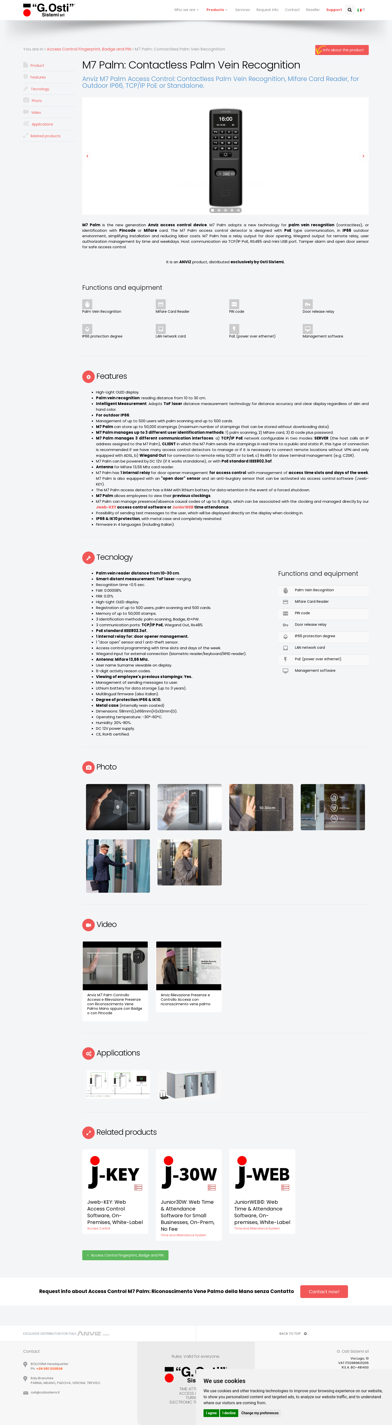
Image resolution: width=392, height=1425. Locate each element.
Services (242, 9)
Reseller (313, 9)
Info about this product (343, 50)
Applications (38, 124)
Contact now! (324, 1291)
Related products (41, 135)
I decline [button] (229, 1413)
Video (32, 112)
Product (33, 65)
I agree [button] (211, 1413)
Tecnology (36, 89)
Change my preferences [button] (259, 1413)
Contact (292, 9)
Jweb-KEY (106, 507)
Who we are (187, 9)
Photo (32, 100)
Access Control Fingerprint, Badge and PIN (125, 1255)
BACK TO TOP (293, 1333)
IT (361, 9)
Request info (267, 9)
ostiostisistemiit (45, 1392)
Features (34, 77)
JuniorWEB (183, 507)
